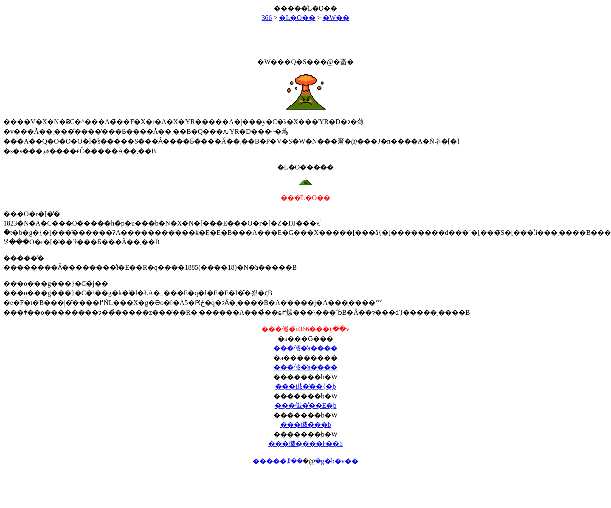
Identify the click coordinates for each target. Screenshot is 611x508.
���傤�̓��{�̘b (305, 386)
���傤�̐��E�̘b (306, 405)
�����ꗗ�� (278, 461)
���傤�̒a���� (305, 348)
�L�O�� (297, 17)
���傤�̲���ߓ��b (305, 443)
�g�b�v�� (336, 461)
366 (267, 17)
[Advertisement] (305, 36)
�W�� (336, 17)
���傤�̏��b (305, 424)
